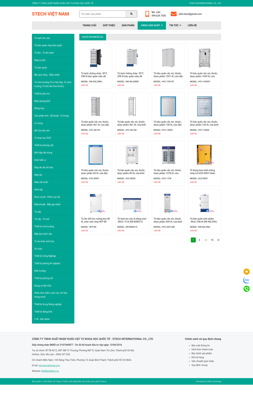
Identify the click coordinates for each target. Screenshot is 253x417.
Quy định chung (199, 365)
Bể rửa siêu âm (42, 130)
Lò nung (38, 123)
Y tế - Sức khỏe (42, 319)
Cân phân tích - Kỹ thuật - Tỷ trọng (51, 115)
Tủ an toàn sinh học (44, 241)
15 (212, 240)
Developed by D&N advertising (208, 381)
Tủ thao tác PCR (42, 138)
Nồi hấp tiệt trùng (43, 152)
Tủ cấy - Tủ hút (41, 219)
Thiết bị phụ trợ (42, 93)
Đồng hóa (39, 108)
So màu (38, 248)
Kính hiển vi (40, 160)
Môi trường (40, 270)
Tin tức (175, 25)
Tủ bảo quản (40, 67)
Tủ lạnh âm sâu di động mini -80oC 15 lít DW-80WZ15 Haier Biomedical (131, 221)
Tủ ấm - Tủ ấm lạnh (44, 52)
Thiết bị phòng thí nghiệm (47, 263)
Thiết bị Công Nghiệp (45, 256)
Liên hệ (192, 25)
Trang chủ (89, 25)
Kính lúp (38, 189)
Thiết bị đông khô (43, 311)
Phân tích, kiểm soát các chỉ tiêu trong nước (50, 295)
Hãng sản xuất (152, 25)
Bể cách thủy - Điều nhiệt (47, 75)
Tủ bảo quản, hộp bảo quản (48, 45)
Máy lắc (38, 175)
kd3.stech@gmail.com (186, 14)
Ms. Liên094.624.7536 (155, 14)
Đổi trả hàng (197, 357)
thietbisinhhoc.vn (50, 371)
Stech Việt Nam (50, 14)
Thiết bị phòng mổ (43, 278)
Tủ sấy (37, 211)
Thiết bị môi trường (44, 226)
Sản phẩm (128, 25)
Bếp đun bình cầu (43, 234)
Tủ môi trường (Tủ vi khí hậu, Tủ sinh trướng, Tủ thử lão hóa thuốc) (52, 84)
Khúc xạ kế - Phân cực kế (47, 197)
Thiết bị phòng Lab (43, 145)
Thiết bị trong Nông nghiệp (48, 304)
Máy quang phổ (42, 101)
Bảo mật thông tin (200, 345)
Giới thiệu (109, 25)
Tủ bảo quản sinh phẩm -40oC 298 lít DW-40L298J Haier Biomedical (203, 221)
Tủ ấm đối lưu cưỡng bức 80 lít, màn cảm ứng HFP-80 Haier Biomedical (95, 221)
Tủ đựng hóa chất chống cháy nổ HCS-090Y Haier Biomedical (202, 173)
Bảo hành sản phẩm (201, 353)
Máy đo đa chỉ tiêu (43, 167)
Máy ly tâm (40, 60)
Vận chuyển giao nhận (202, 361)
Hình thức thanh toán (202, 349)
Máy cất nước (41, 182)
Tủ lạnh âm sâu (42, 38)
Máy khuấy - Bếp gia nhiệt (47, 204)
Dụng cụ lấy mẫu (42, 285)
